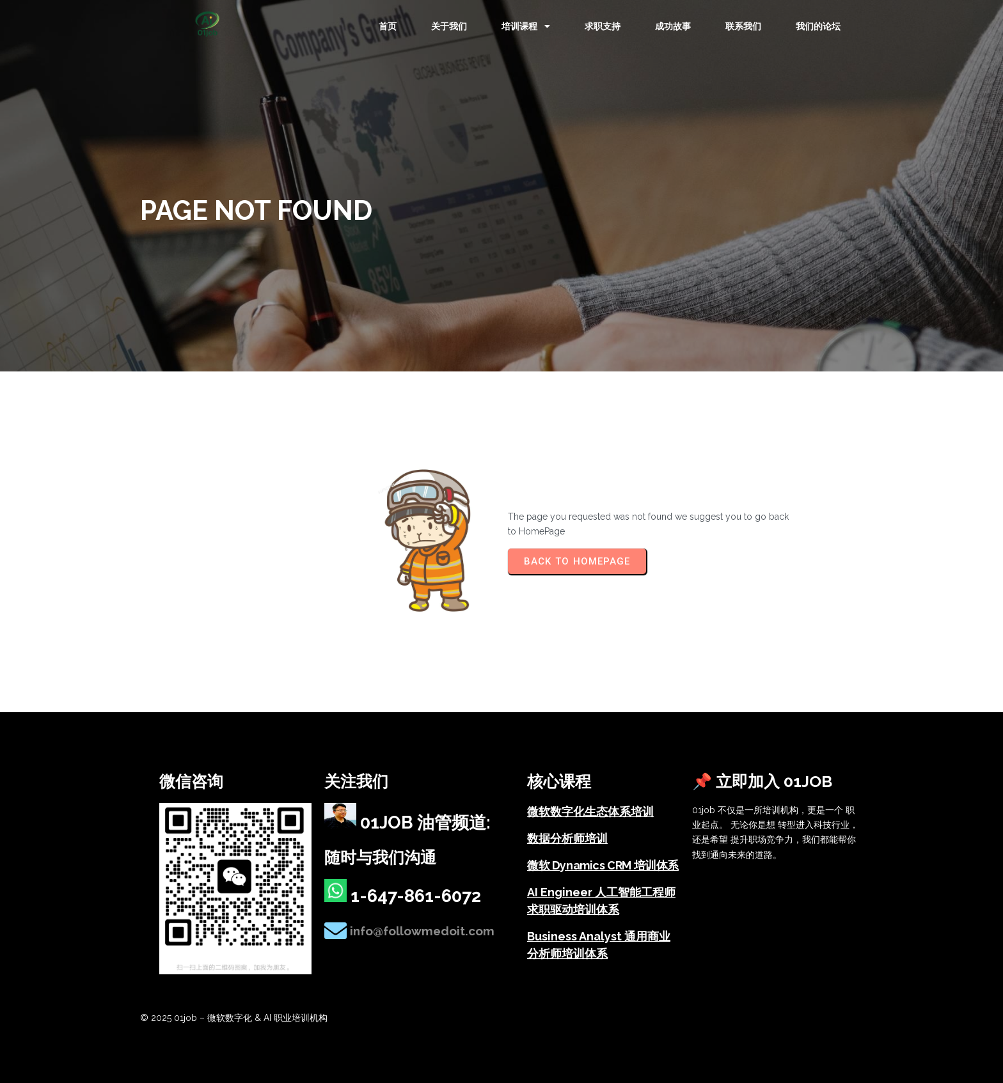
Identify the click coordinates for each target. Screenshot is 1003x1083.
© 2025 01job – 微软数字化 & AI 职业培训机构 (234, 1018)
